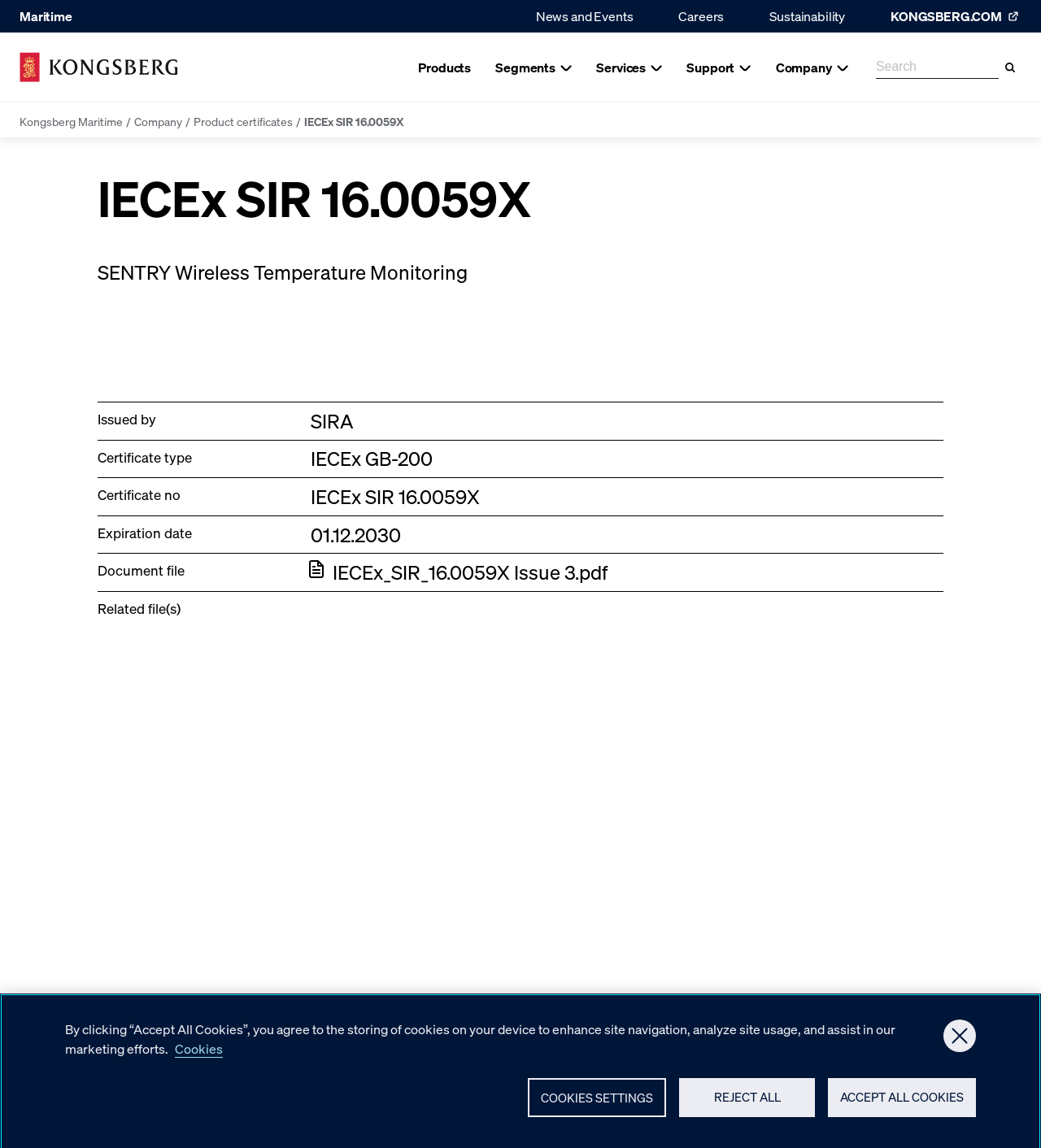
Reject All (747, 1103)
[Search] (1010, 67)
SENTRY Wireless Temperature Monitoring (283, 272)
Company (158, 121)
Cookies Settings (597, 1103)
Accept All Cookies (902, 1103)
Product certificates (243, 121)
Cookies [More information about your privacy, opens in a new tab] (199, 1054)
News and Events (585, 15)
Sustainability (807, 15)
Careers (701, 15)
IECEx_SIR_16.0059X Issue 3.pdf (470, 572)
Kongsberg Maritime (71, 121)
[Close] (959, 1041)
